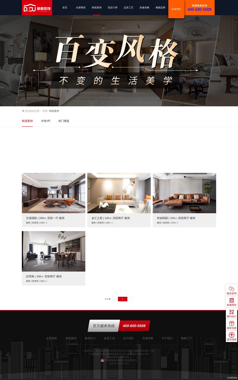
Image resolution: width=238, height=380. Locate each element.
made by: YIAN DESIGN (119, 364)
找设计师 (112, 7)
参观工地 (109, 338)
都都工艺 (186, 338)
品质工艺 (128, 7)
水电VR (45, 120)
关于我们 (167, 338)
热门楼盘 (63, 120)
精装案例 (97, 7)
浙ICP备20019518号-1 (119, 357)
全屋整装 (81, 7)
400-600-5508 (134, 326)
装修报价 (176, 9)
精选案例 (27, 120)
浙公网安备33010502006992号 (120, 360)
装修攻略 (144, 7)
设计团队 (128, 338)
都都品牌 (160, 7)
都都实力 (90, 338)
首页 (64, 7)
